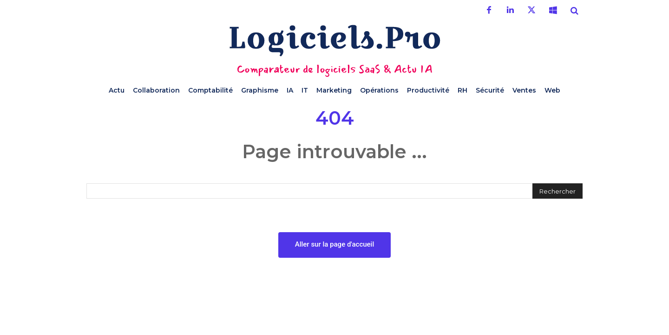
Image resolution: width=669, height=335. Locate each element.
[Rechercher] (557, 191)
